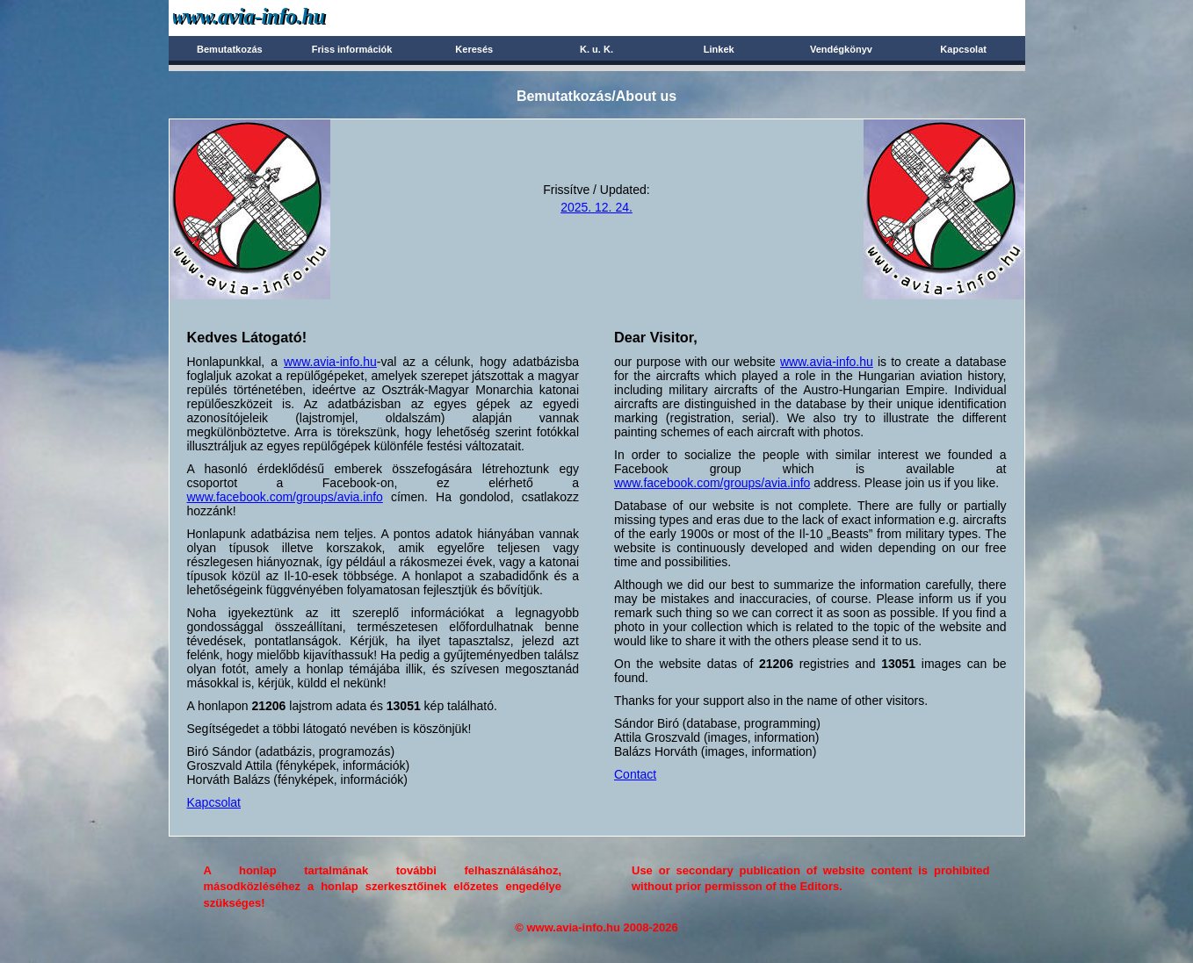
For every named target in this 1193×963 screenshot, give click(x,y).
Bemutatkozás (230, 49)
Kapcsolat (963, 49)
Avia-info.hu (280, 17)
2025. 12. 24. (596, 207)
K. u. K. (596, 49)
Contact (635, 774)
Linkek (719, 49)
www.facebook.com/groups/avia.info (285, 497)
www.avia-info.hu (330, 362)
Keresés (474, 49)
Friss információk (352, 49)
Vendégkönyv (841, 49)
